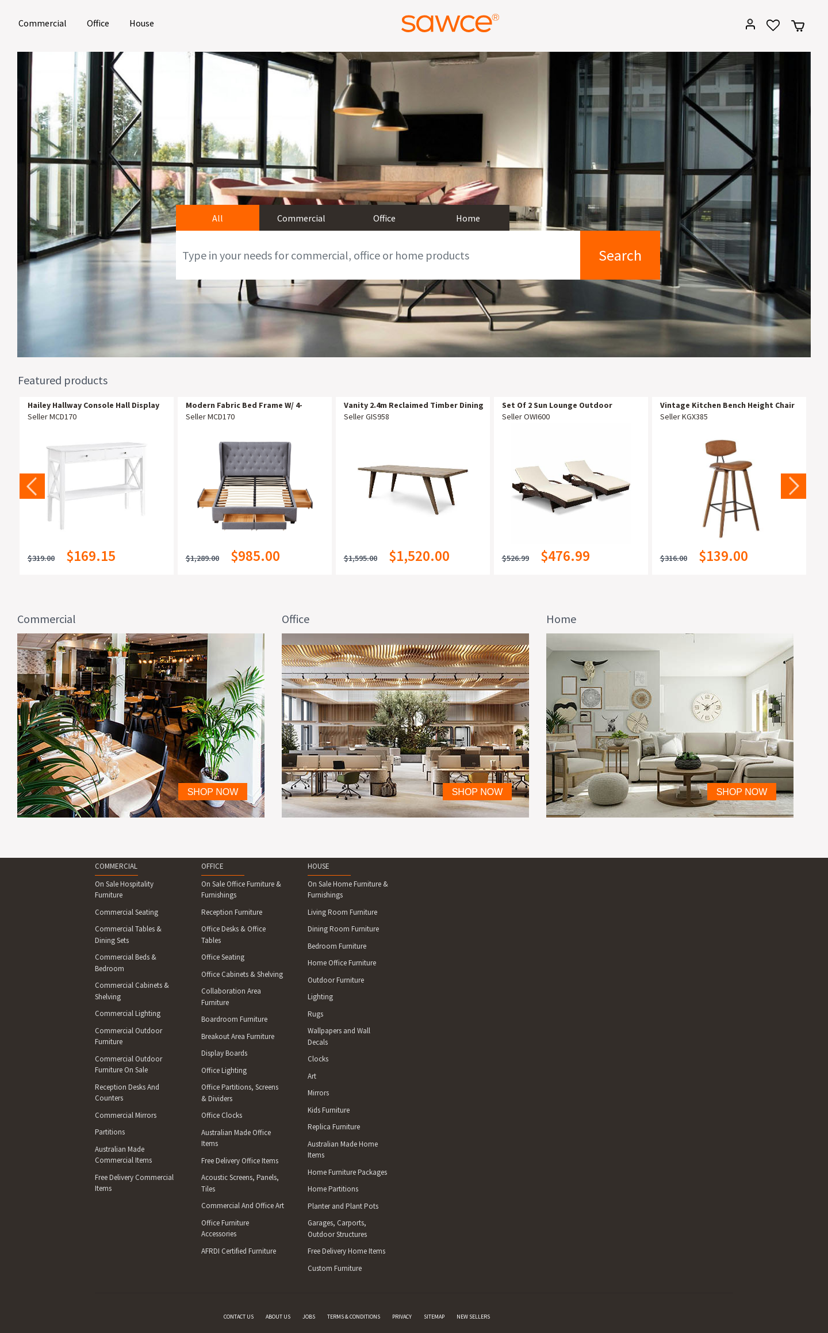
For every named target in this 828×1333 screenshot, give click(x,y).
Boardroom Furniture (234, 1019)
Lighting (320, 997)
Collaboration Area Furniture (231, 996)
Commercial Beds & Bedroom (125, 962)
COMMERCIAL (116, 866)
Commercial (44, 22)
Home (468, 218)
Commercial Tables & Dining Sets (128, 934)
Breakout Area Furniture (237, 1036)
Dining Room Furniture (343, 929)
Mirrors (318, 1093)
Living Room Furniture (342, 912)
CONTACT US (239, 1316)
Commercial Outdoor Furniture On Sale (128, 1064)
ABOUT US (278, 1316)
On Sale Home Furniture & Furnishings (348, 889)
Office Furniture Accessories (225, 1228)
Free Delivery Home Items (346, 1251)
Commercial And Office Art (242, 1205)
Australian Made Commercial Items (123, 1155)
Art (312, 1076)
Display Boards (224, 1053)
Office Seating (222, 957)
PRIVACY (402, 1316)
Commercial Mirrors (125, 1115)
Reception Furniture (231, 912)
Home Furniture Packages (347, 1172)
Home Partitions (333, 1189)
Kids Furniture (329, 1110)
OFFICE (212, 866)
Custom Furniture (335, 1268)
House (143, 22)
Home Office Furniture (342, 963)
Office (100, 22)
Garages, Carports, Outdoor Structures (337, 1228)
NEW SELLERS (473, 1316)
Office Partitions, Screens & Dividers (239, 1092)
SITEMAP (434, 1316)
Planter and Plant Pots (343, 1206)
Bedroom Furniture (337, 946)
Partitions (110, 1132)
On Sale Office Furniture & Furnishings (241, 889)
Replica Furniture (334, 1127)
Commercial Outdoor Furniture (128, 1036)
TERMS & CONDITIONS (353, 1316)
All (217, 218)
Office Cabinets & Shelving (242, 974)
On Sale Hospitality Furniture (124, 889)
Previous (32, 486)
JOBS (308, 1316)
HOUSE (318, 866)
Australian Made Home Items (343, 1149)
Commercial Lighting (127, 1013)
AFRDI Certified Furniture (238, 1251)
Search (620, 255)
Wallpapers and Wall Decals (339, 1036)
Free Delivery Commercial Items (134, 1183)
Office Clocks (221, 1115)
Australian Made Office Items (236, 1138)
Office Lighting (224, 1070)
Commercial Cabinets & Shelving (132, 991)
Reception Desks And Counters (127, 1092)
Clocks (318, 1059)
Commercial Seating (126, 912)
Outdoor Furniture (336, 980)
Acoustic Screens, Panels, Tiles (240, 1183)
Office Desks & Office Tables (233, 934)
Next (793, 486)
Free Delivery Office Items (239, 1161)
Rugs (315, 1014)
